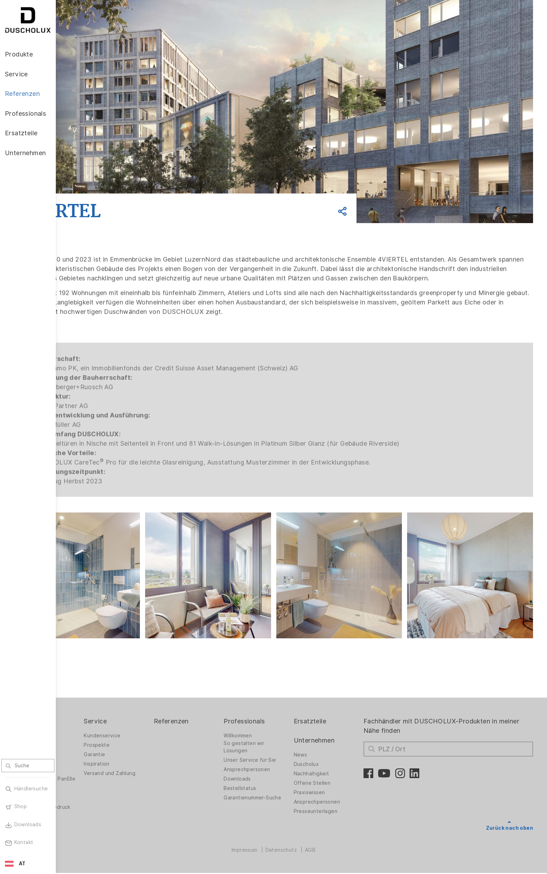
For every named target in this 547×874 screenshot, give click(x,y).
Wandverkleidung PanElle (91, 776)
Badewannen (86, 765)
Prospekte (145, 740)
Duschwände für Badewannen (90, 742)
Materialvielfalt (88, 827)
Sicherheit (82, 817)
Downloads (270, 774)
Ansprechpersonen (280, 765)
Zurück (102, 185)
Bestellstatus (273, 783)
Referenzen (212, 716)
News (326, 750)
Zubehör (80, 789)
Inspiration (145, 759)
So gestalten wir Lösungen (277, 742)
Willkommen (271, 731)
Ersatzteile (336, 716)
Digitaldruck (84, 798)
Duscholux (332, 759)
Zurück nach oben (509, 823)
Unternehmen (340, 735)
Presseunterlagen (341, 807)
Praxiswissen (335, 788)
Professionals (277, 716)
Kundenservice (150, 731)
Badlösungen (86, 755)
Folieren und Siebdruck (98, 808)
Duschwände (85, 731)
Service (143, 716)
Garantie (142, 750)
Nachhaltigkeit (337, 769)
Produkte (84, 716)
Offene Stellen (338, 778)
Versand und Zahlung (158, 769)
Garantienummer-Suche (278, 795)
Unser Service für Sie (283, 755)
